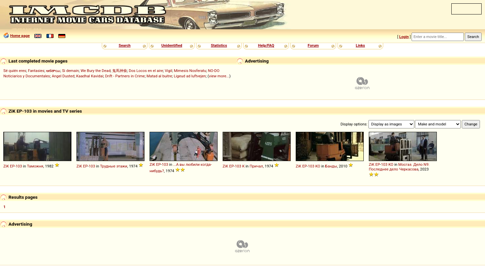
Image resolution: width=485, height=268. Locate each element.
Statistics (219, 45)
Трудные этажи (113, 166)
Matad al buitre (159, 76)
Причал (256, 166)
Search (124, 45)
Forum (313, 45)
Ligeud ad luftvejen (190, 76)
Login (404, 36)
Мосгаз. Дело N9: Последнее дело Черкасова (399, 166)
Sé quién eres (14, 70)
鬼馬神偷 (119, 70)
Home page (20, 35)
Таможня (35, 166)
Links (360, 45)
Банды (331, 166)
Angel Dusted (63, 76)
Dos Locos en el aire (146, 70)
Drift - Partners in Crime (125, 76)
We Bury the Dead (95, 70)
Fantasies (36, 70)
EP (12, 166)
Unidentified (171, 45)
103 (18, 166)
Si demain (70, 70)
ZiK (6, 166)
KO (317, 166)
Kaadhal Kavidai (89, 76)
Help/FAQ (266, 45)
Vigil (168, 70)
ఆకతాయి (53, 70)
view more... (219, 76)
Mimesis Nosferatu (190, 70)
